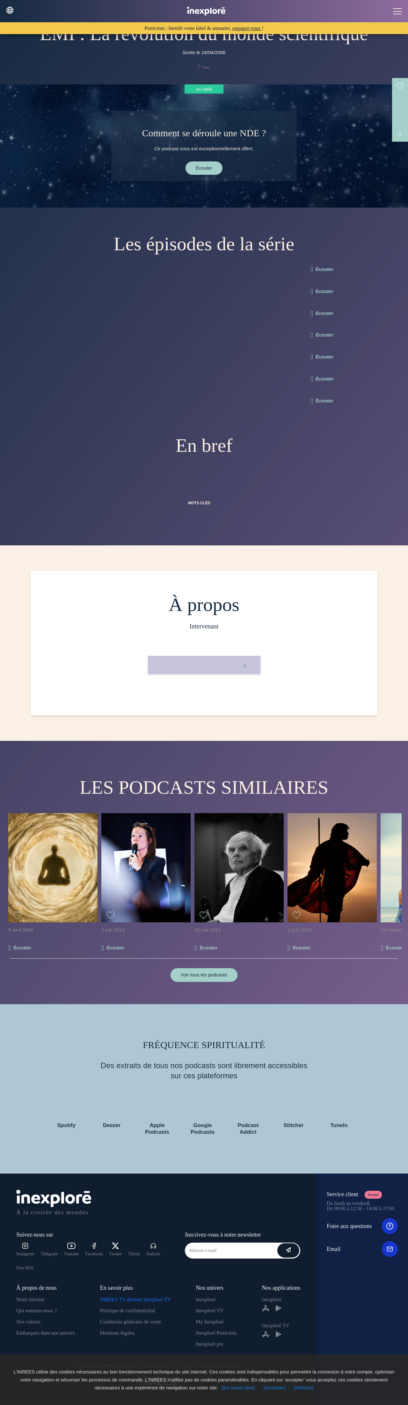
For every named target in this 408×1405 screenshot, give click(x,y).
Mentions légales (117, 1333)
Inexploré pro (209, 1344)
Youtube (71, 1249)
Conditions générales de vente (130, 1321)
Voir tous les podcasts (204, 974)
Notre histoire (30, 1299)
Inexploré (205, 1299)
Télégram (49, 1254)
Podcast (153, 1249)
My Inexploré (210, 1321)
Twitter (115, 1249)
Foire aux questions (362, 1226)
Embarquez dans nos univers (45, 1333)
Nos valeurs (28, 1321)
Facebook (94, 1249)
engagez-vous (247, 28)
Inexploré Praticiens (216, 1333)
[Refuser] (304, 1387)
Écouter (204, 168)
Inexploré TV (209, 1310)
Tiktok (134, 1254)
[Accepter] (274, 1387)
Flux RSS (24, 1268)
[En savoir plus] (238, 1387)
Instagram (25, 1249)
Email (362, 1249)
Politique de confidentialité (127, 1310)
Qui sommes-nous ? (36, 1310)
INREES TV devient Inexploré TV (135, 1299)
